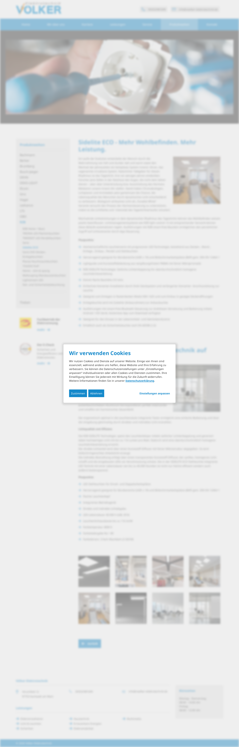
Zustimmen (78, 393)
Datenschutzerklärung (139, 380)
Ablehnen (96, 393)
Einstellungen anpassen (154, 393)
